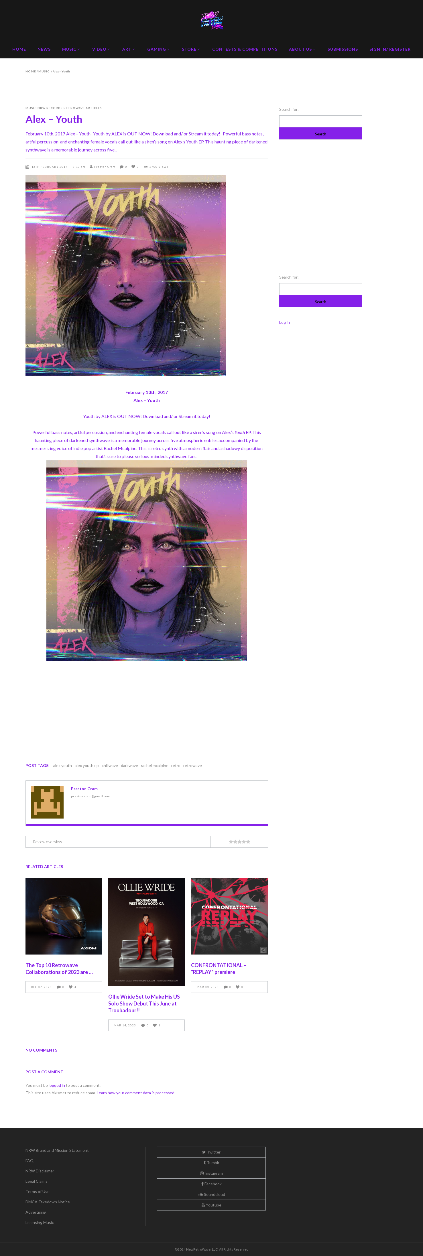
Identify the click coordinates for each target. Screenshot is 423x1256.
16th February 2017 (50, 166)
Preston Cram (104, 166)
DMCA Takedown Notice (47, 1201)
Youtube (211, 1204)
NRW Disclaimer (39, 1170)
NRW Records (50, 108)
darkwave (129, 765)
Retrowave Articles (83, 108)
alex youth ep (87, 765)
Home (30, 71)
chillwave (110, 765)
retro (175, 765)
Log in (284, 322)
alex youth (62, 765)
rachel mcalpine (154, 765)
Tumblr (211, 1162)
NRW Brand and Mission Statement (57, 1150)
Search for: (289, 109)
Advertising (35, 1212)
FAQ (29, 1160)
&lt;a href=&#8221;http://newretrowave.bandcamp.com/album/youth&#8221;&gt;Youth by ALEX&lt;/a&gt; (146, 707)
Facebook (211, 1183)
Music (44, 71)
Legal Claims (36, 1181)
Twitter (211, 1151)
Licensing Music (39, 1222)
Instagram (211, 1173)
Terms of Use (37, 1191)
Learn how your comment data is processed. (136, 1092)
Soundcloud (211, 1194)
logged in (57, 1085)
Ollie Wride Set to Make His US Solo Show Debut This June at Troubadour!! (144, 1003)
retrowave (192, 765)
